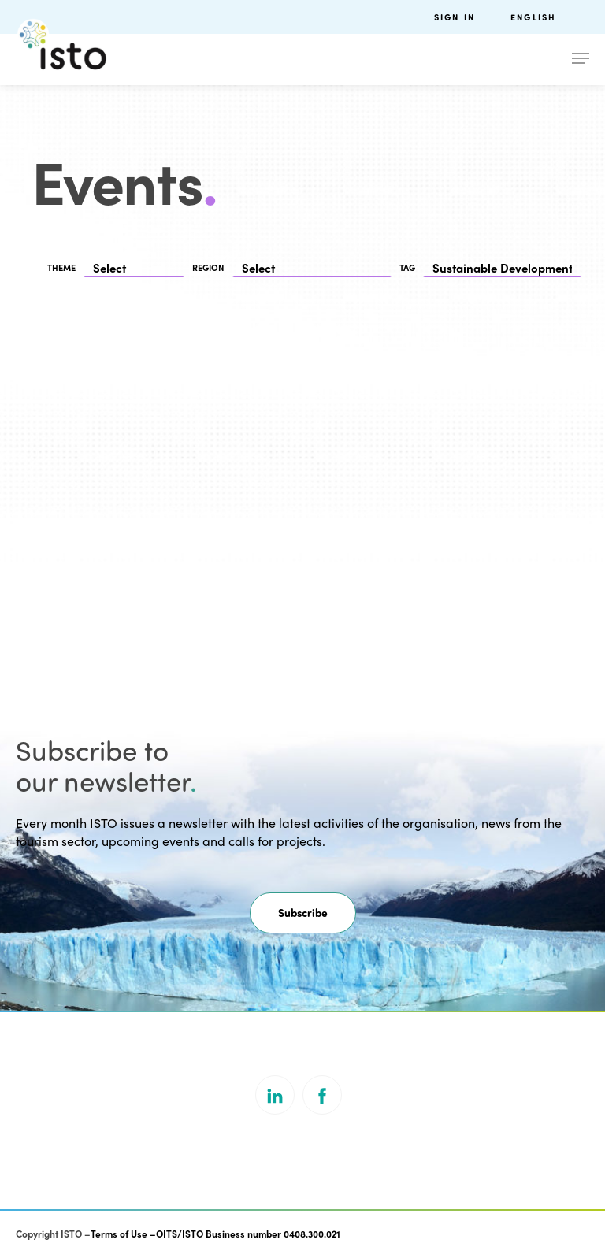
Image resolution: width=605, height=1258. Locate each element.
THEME (61, 267)
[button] (303, 912)
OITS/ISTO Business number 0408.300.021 (248, 1233)
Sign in (454, 17)
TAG (407, 267)
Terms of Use (119, 1233)
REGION (208, 267)
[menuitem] (550, 17)
